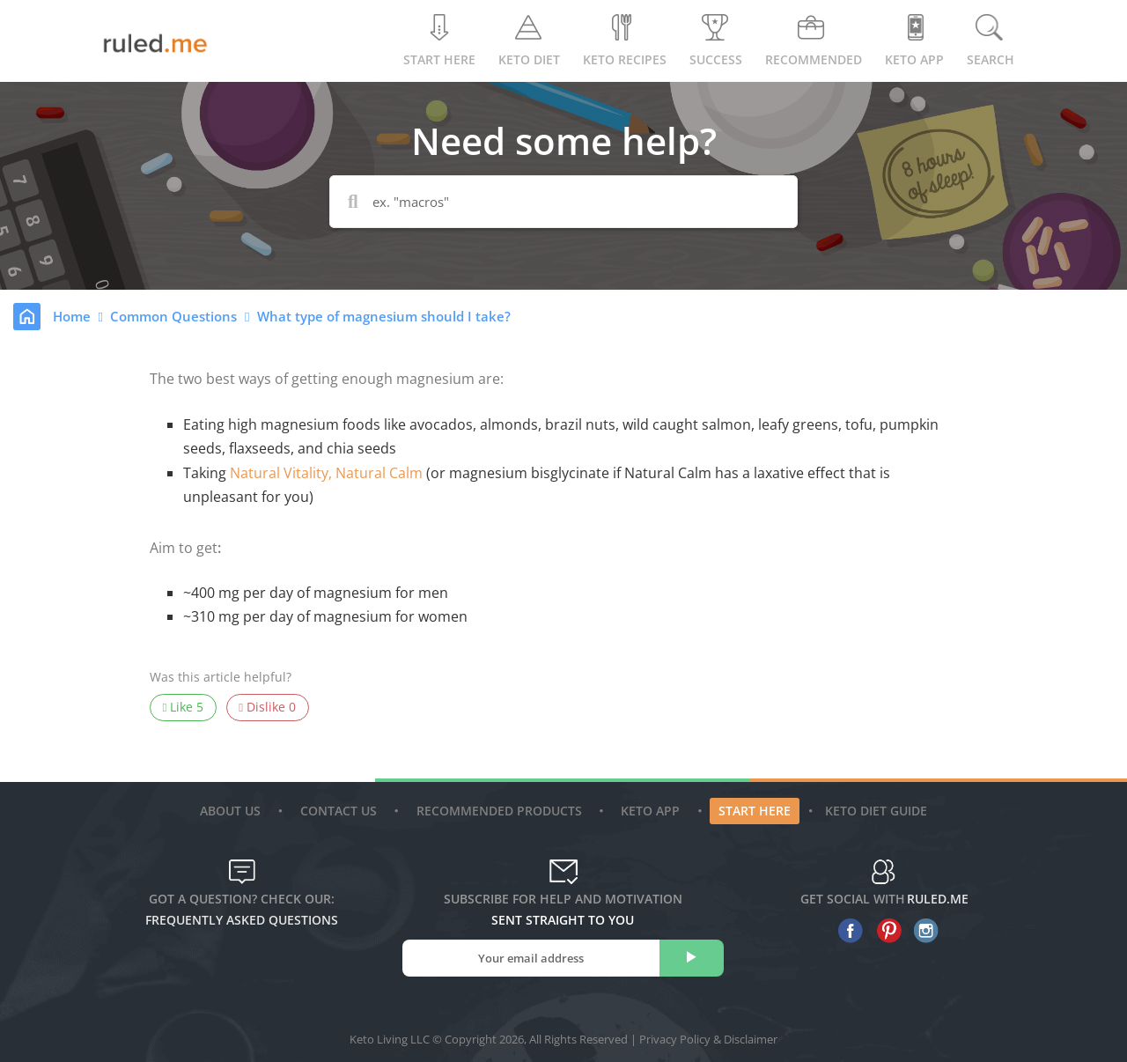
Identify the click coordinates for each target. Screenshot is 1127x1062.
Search (990, 41)
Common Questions (175, 316)
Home (73, 316)
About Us (232, 810)
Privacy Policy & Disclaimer (708, 1039)
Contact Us (340, 810)
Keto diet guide (876, 810)
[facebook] (847, 930)
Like (183, 707)
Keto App (652, 810)
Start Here (439, 41)
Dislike (267, 707)
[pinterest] (884, 930)
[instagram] (922, 930)
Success (715, 41)
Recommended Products (501, 810)
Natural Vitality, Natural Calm (326, 473)
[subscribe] (691, 958)
